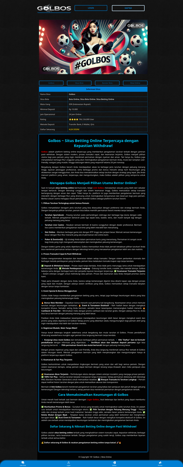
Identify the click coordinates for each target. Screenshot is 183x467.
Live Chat (23, 464)
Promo (160, 464)
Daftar (114, 464)
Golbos (72, 94)
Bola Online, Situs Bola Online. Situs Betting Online (91, 99)
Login (68, 464)
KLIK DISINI (74, 129)
